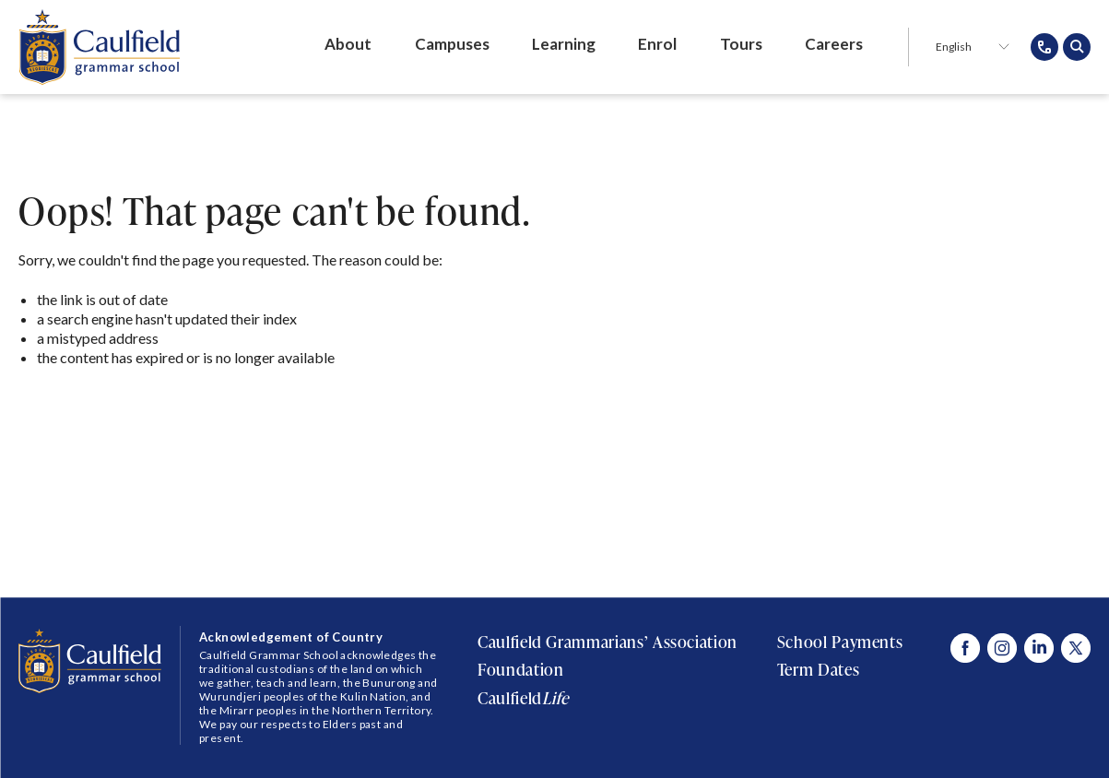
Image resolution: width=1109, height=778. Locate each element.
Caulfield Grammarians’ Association (607, 642)
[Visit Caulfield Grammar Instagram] (1002, 648)
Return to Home (94, 408)
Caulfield (523, 698)
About (348, 43)
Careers (834, 43)
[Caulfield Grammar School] (99, 47)
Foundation (520, 669)
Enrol (657, 43)
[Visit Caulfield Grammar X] (1076, 648)
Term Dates (818, 669)
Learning (564, 43)
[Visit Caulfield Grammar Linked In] (1039, 648)
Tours (741, 43)
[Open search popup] (1077, 47)
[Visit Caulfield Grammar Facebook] (965, 648)
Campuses (452, 43)
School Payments (840, 642)
